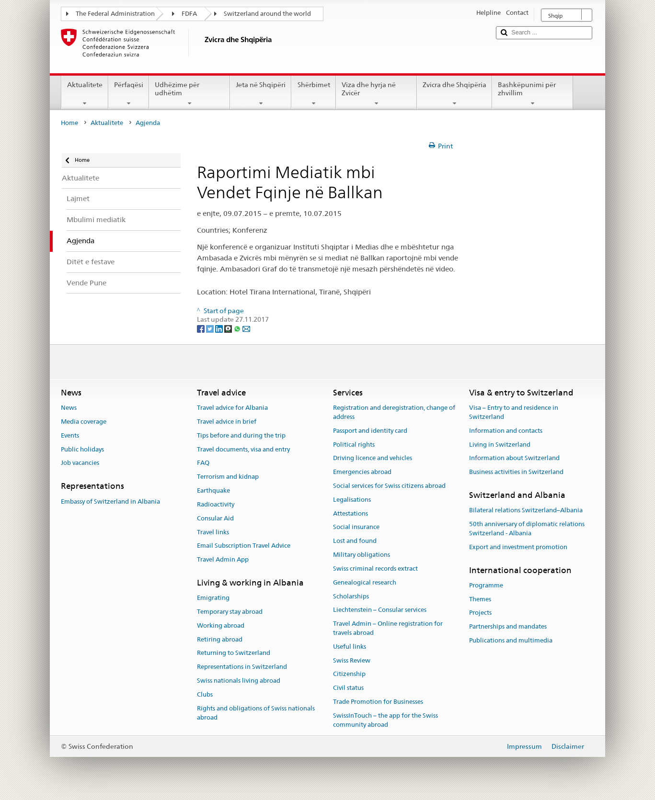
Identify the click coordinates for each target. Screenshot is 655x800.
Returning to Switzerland (233, 653)
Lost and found (355, 541)
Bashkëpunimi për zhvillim (533, 94)
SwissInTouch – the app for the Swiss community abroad (385, 720)
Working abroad (220, 625)
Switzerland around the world (267, 13)
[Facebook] (201, 328)
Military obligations (361, 554)
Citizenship (349, 674)
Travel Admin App (223, 559)
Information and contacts (505, 430)
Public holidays (82, 449)
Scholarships (351, 596)
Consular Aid (215, 518)
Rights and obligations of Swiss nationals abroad (256, 713)
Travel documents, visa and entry (243, 449)
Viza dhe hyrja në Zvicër (376, 94)
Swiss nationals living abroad (238, 680)
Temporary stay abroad (230, 611)
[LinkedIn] (219, 328)
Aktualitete (85, 94)
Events (70, 435)
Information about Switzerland (514, 458)
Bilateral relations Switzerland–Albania (526, 510)
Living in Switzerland (499, 444)
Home (69, 122)
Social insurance (356, 527)
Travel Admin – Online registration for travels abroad (388, 628)
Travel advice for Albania (232, 407)
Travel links (213, 532)
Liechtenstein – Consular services (379, 610)
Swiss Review (351, 660)
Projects (480, 613)
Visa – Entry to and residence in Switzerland (513, 412)
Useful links (349, 646)
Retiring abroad (219, 639)
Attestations (350, 513)
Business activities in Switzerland (516, 471)
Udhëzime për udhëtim (189, 94)
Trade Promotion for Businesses (378, 701)
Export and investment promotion (518, 547)
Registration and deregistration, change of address (394, 412)
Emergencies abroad (362, 471)
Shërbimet (313, 94)
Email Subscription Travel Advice (243, 546)
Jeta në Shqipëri (260, 94)
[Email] (246, 328)
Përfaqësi (129, 94)
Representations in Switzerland (242, 667)
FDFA (189, 13)
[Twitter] (210, 328)
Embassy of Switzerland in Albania (110, 501)
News (69, 407)
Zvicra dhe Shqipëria (454, 94)
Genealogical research (364, 582)
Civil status (348, 687)
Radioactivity (215, 504)
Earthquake (213, 490)
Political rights (354, 444)
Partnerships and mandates (508, 627)
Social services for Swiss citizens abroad (389, 485)
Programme (486, 585)
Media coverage (83, 421)
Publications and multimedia (510, 640)
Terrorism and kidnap (228, 477)
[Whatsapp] (237, 328)
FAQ (203, 463)
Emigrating (213, 597)
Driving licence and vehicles (372, 458)
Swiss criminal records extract (375, 568)
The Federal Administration (115, 13)
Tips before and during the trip (241, 435)
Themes (480, 599)
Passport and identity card (370, 430)
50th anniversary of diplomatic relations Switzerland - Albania (527, 528)
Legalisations (352, 499)
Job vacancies (80, 463)
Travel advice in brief (226, 421)
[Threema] (228, 328)
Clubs (205, 694)
